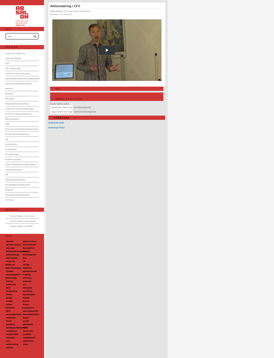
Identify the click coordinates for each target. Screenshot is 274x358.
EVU (7, 63)
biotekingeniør (29, 255)
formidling (27, 291)
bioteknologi (11, 258)
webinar (9, 347)
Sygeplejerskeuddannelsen (17, 195)
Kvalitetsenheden (13, 159)
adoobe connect (13, 245)
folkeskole (27, 288)
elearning (27, 278)
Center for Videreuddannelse (18, 114)
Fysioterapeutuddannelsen (17, 134)
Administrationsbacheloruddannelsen (22, 79)
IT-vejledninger (12, 154)
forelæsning (11, 291)
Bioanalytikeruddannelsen (17, 104)
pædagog (10, 324)
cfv (24, 261)
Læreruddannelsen (14, 170)
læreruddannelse (14, 314)
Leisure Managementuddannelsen (20, 164)
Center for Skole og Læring (17, 73)
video (25, 344)
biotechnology (12, 255)
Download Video (56, 127)
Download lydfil (56, 123)
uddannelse (28, 341)
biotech (26, 251)
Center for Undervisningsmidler (19, 109)
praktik (26, 321)
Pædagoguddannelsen (15, 180)
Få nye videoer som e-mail (22, 216)
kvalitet (9, 301)
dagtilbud (27, 268)
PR (6, 175)
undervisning (12, 344)
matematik (11, 318)
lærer (8, 311)
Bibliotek (9, 94)
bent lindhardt (29, 245)
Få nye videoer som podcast (23, 221)
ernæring (27, 281)
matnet (26, 318)
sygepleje (10, 338)
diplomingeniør (30, 271)
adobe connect (30, 241)
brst (25, 258)
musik (9, 321)
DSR (7, 124)
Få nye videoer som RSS (21, 226)
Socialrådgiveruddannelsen (17, 185)
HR (6, 139)
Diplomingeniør (12, 119)
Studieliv (9, 190)
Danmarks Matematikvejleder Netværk (18, 86)
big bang (10, 248)
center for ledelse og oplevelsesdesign (13, 264)
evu (24, 284)
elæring (9, 281)
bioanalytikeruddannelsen (18, 251)
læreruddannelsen (31, 314)
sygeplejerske (29, 338)
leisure (26, 301)
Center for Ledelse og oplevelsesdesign (15, 55)
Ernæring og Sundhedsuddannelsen (21, 129)
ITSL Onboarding (13, 68)
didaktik (9, 271)
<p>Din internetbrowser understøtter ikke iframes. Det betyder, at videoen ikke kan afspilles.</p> (106, 50)
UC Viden (9, 200)
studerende (28, 331)
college (26, 265)
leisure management (28, 306)
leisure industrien (10, 306)
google (9, 298)
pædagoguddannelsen (16, 328)
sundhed (27, 334)
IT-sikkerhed (10, 149)
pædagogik (28, 324)
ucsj (8, 341)
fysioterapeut (29, 294)
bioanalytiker (29, 248)
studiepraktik (12, 334)
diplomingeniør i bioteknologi (13, 276)
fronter (9, 294)
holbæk (26, 298)
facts (8, 288)
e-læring (26, 274)
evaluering (11, 284)
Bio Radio (9, 99)
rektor (25, 328)
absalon (9, 241)
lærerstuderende (30, 311)
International (11, 144)
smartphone (11, 331)
